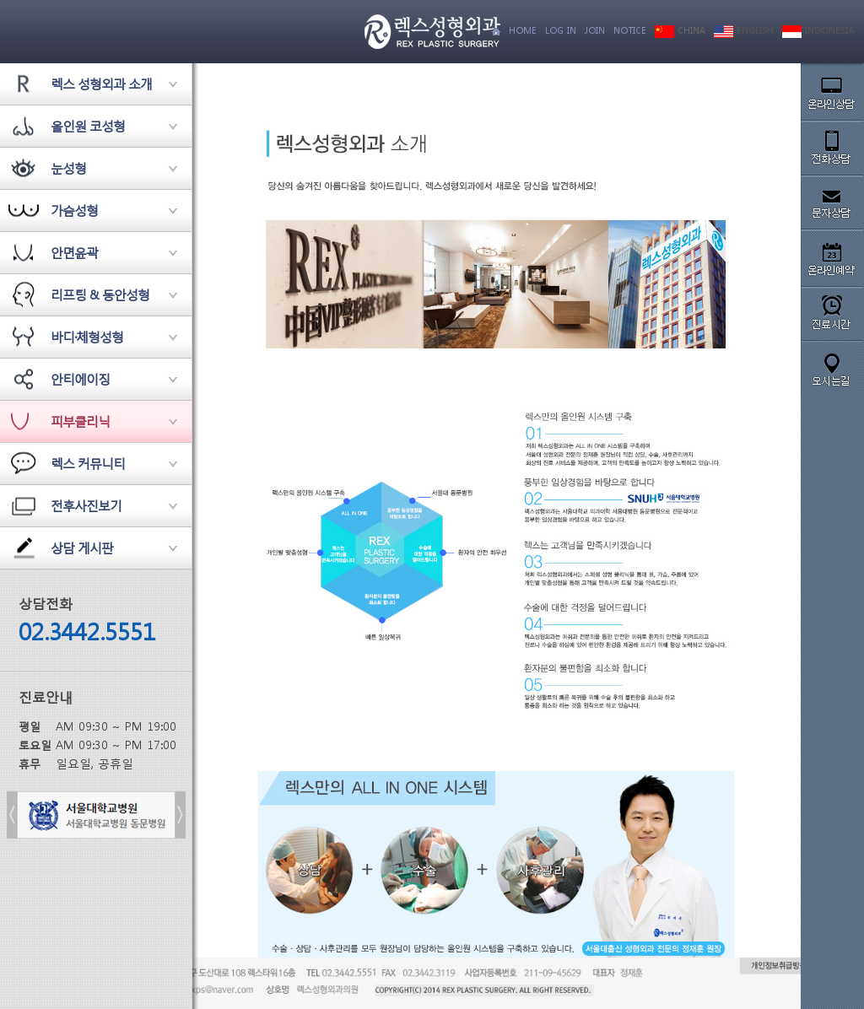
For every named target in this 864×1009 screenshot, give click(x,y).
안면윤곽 (74, 252)
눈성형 (68, 167)
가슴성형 (74, 210)
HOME (523, 30)
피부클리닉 (80, 421)
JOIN (595, 30)
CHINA (680, 30)
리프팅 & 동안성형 (100, 294)
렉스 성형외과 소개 (101, 83)
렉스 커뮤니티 (88, 463)
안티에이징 (80, 378)
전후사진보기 (86, 505)
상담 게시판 (82, 547)
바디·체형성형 (87, 336)
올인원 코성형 (88, 125)
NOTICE (629, 30)
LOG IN (560, 30)
